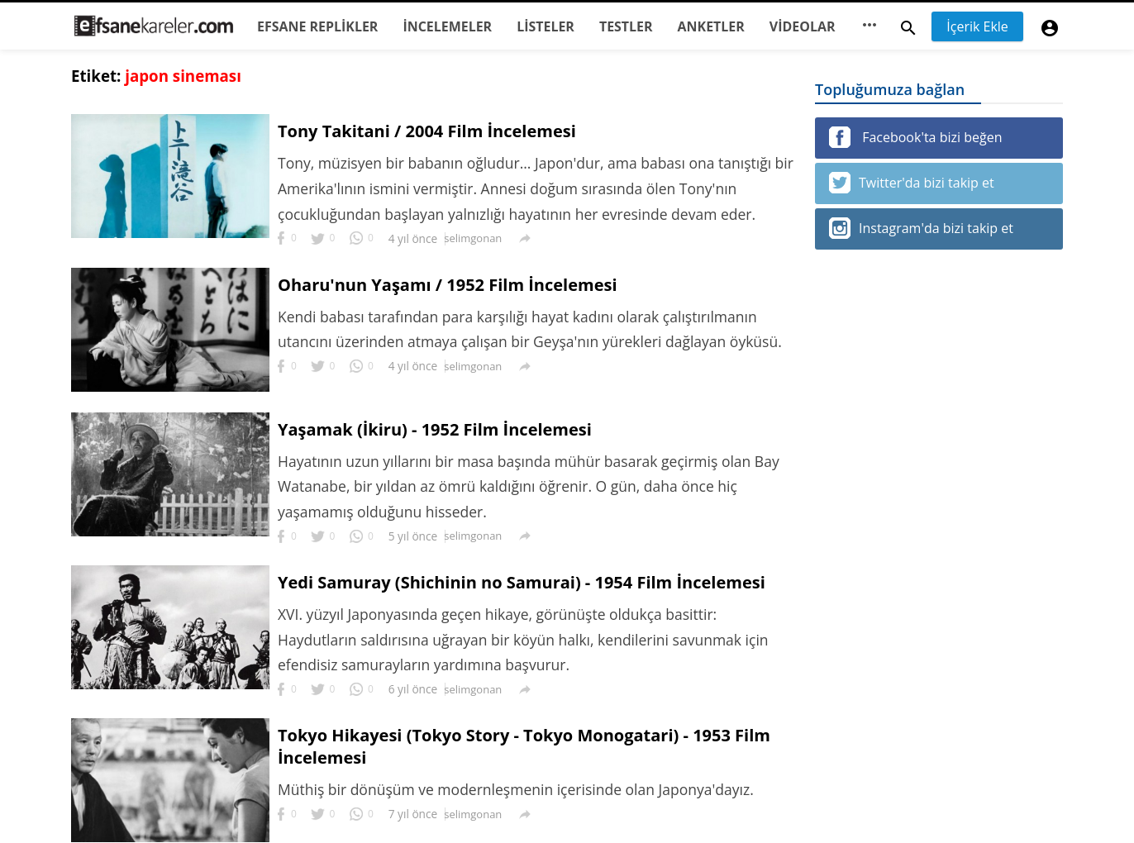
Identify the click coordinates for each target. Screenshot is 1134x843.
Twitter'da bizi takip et (911, 182)
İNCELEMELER (447, 26)
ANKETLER (711, 26)
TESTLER (626, 26)
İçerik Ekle (977, 26)
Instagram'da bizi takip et (921, 228)
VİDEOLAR (803, 26)
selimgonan (474, 238)
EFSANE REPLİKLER (317, 26)
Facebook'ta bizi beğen (915, 137)
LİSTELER (545, 26)
